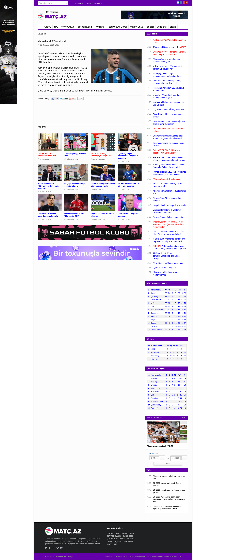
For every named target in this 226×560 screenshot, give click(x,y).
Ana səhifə (49, 557)
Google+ (184, 2)
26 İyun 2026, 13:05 (45, 191)
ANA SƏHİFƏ (42, 34)
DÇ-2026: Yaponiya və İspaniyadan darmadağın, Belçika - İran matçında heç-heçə (169, 499)
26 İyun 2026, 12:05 (45, 219)
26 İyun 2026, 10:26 (125, 219)
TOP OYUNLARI (67, 27)
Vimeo (57, 548)
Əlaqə (88, 3)
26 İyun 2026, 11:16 (72, 219)
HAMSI (184, 418)
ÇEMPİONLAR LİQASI (118, 27)
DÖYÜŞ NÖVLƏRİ (85, 27)
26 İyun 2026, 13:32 (72, 159)
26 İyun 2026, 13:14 (125, 161)
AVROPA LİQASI (136, 27)
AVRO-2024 (161, 27)
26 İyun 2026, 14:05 (45, 159)
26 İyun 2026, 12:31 (99, 189)
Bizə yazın (98, 3)
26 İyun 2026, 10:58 (99, 219)
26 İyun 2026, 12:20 (125, 189)
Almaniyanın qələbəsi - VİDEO (160, 446)
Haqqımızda (78, 3)
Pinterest (187, 2)
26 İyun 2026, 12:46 (72, 189)
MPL (56, 27)
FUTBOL (47, 27)
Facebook (181, 2)
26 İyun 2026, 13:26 (99, 159)
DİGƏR (173, 27)
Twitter (178, 2)
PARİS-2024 (100, 27)
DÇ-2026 (150, 27)
